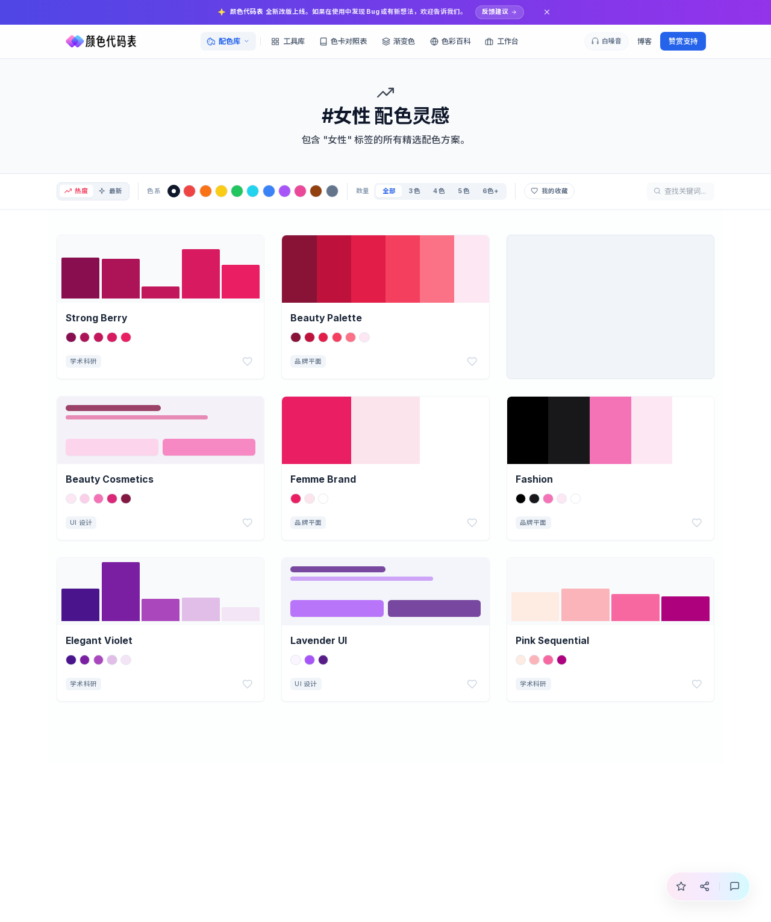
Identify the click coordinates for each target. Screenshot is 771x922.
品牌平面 (308, 361)
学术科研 (83, 361)
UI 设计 (81, 523)
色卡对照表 (343, 41)
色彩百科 (450, 41)
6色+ (495, 191)
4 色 (444, 191)
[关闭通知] (547, 12)
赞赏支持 (683, 41)
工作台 (501, 41)
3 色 (419, 191)
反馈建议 (499, 12)
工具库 (287, 41)
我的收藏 (554, 191)
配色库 (228, 41)
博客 (644, 41)
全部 (394, 191)
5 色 (469, 191)
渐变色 (398, 41)
